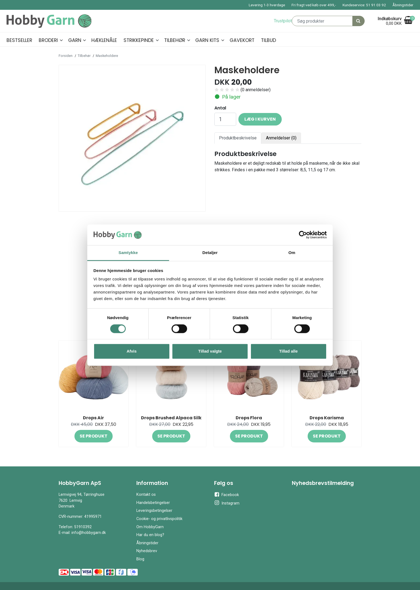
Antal (220, 108)
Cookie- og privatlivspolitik (159, 518)
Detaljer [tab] (210, 252)
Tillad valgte (210, 351)
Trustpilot (283, 20)
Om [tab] (291, 252)
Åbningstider (402, 5)
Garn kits (207, 40)
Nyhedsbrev (146, 551)
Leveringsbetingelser (154, 510)
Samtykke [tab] (128, 252)
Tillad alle (288, 351)
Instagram (226, 503)
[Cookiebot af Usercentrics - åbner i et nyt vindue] (303, 235)
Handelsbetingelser (153, 502)
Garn (74, 40)
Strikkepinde (139, 40)
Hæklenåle (104, 40)
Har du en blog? (150, 535)
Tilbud (268, 40)
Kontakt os (146, 494)
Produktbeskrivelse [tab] (238, 137)
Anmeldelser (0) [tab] (281, 137)
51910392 (83, 527)
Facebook (226, 494)
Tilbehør (174, 40)
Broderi (48, 40)
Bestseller (19, 40)
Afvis (132, 351)
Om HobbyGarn (150, 527)
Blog (140, 559)
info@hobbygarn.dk (88, 532)
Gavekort (242, 40)
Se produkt (93, 436)
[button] (61, 39)
